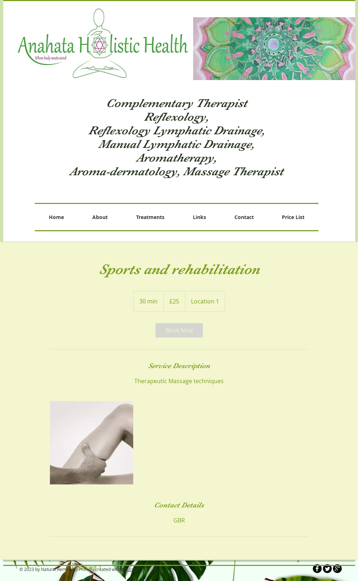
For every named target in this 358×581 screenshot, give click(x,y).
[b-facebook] (317, 568)
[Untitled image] (91, 442)
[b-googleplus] (337, 568)
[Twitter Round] (327, 568)
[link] (179, 330)
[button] (274, 48)
